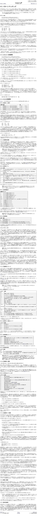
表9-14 (27, 166)
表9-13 (25, 162)
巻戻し (5, 3)
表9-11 (1, 103)
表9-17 (4, 281)
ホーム (18, 516)
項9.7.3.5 (19, 214)
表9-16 (31, 279)
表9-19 (25, 374)
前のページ (2, 3)
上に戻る (18, 517)
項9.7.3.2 (25, 177)
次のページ (35, 3)
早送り (32, 3)
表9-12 (7, 162)
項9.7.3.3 (10, 227)
